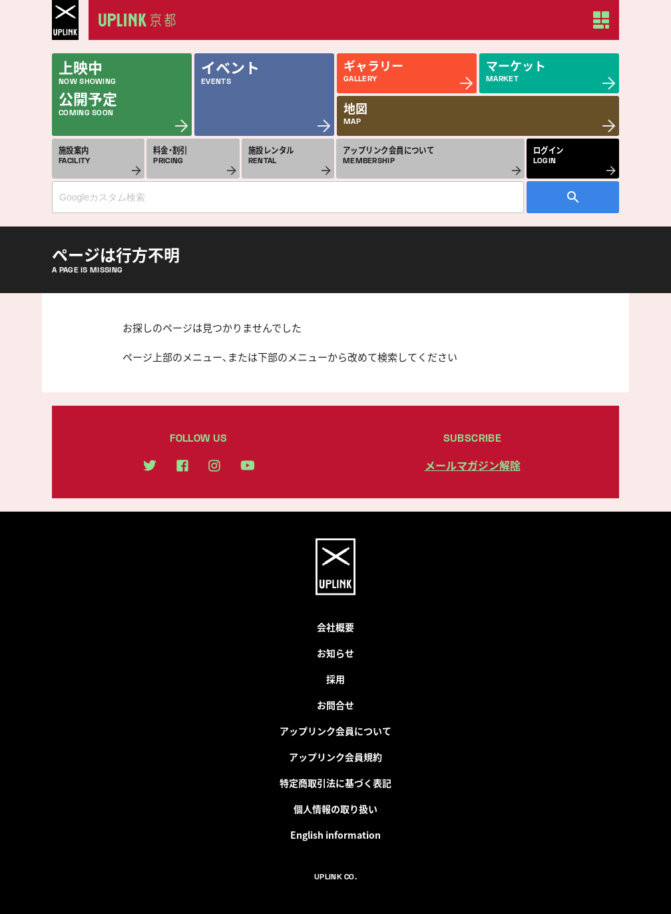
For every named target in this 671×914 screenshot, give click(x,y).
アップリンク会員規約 (335, 756)
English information (335, 834)
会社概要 (335, 627)
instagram (214, 466)
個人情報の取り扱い (335, 808)
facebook (182, 466)
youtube (247, 465)
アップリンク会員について (335, 730)
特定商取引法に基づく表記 (335, 782)
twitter (149, 465)
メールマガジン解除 (473, 465)
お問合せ (335, 704)
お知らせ (335, 653)
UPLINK (65, 20)
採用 (335, 679)
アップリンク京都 (142, 20)
